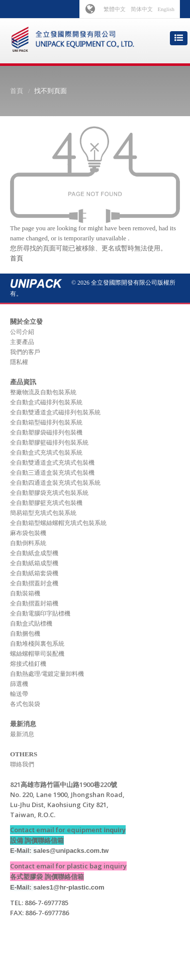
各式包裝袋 (25, 704)
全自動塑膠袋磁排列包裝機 (46, 432)
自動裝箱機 (25, 593)
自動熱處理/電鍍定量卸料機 (47, 673)
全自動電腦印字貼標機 (40, 613)
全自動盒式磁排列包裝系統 (46, 402)
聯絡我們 (22, 764)
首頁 (16, 91)
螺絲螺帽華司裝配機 (37, 653)
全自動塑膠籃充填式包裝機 (46, 502)
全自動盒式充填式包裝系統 (46, 452)
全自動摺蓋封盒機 (34, 583)
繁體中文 (115, 9)
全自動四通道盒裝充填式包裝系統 (55, 482)
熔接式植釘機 (28, 663)
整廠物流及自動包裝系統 (43, 392)
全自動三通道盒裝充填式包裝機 (52, 472)
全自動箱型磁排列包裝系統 (46, 422)
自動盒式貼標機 (31, 623)
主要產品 (22, 341)
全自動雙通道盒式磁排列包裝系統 (55, 412)
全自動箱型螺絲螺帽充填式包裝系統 (58, 522)
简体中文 (142, 9)
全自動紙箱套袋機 (34, 573)
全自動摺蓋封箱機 (34, 603)
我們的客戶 (25, 352)
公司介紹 (22, 331)
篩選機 (19, 683)
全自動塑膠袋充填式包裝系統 (49, 492)
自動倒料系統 (28, 543)
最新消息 (22, 734)
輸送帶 (19, 693)
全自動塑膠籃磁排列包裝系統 (49, 442)
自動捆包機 (25, 633)
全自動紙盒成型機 (34, 553)
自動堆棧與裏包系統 (37, 643)
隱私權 (19, 362)
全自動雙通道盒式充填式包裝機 (52, 462)
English (165, 9)
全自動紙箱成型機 (34, 563)
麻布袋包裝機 (28, 533)
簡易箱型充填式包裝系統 (43, 512)
